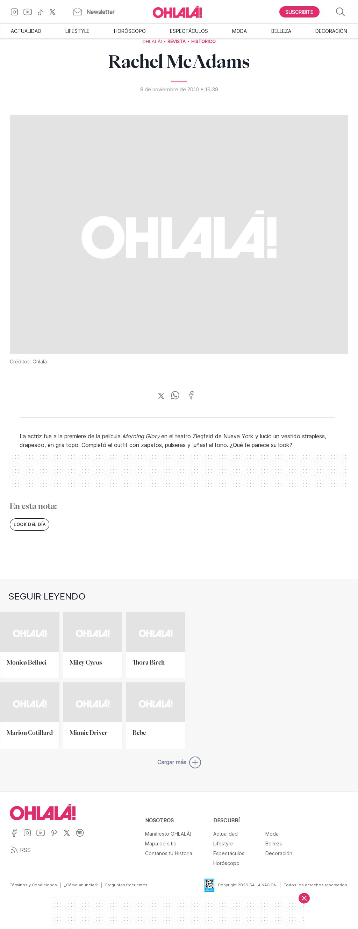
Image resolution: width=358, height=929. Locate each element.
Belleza (281, 31)
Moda (239, 31)
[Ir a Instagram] (16, 11)
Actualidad (26, 31)
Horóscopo (130, 31)
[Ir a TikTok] (43, 11)
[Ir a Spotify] (82, 837)
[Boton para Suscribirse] (299, 11)
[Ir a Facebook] (16, 837)
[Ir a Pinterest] (56, 837)
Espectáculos (189, 31)
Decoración (331, 31)
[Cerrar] (304, 898)
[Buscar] (341, 12)
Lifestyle (77, 31)
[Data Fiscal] (205, 885)
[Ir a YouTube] (30, 12)
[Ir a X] (55, 11)
